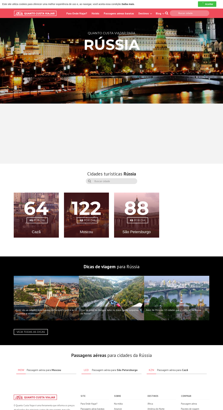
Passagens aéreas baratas (119, 13)
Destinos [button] (144, 13)
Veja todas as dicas (31, 331)
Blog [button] (160, 13)
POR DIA (37, 220)
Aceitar (207, 4)
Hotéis (95, 13)
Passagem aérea (189, 403)
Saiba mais (128, 4)
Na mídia (118, 403)
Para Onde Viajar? (76, 13)
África (150, 403)
